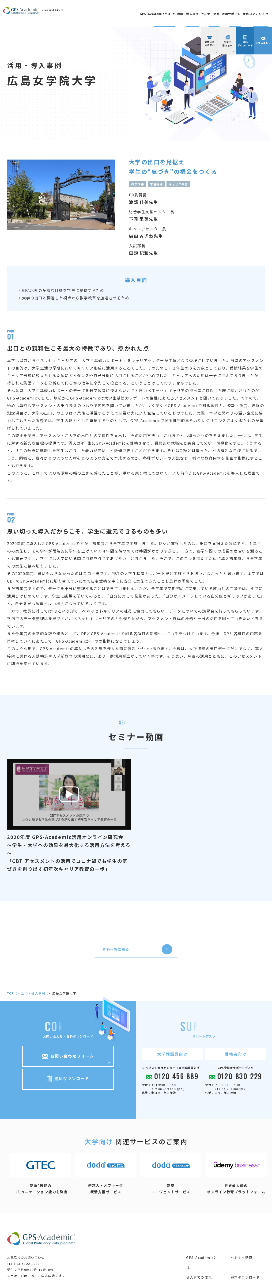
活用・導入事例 (188, 14)
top (10, 993)
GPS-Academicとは (201, 1262)
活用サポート (231, 14)
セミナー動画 (210, 14)
